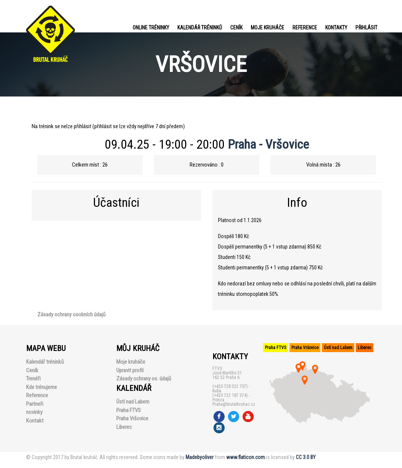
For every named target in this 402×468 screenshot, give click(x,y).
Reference (304, 28)
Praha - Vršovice (268, 144)
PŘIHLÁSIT (366, 28)
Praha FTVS (128, 410)
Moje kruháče (267, 28)
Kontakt (35, 420)
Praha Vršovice (132, 418)
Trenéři (33, 378)
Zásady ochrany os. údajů (143, 378)
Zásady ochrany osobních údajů (71, 314)
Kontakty (336, 28)
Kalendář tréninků (199, 28)
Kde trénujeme (41, 387)
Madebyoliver (199, 457)
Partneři (34, 404)
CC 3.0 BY (306, 457)
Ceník (236, 28)
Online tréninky (151, 28)
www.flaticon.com (245, 457)
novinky (34, 412)
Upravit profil (129, 370)
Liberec (124, 427)
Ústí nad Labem (132, 401)
